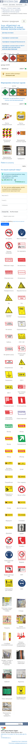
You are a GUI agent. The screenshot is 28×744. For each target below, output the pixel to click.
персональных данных (18, 221)
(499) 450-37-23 (8, 180)
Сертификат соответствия (10, 38)
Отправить (5, 224)
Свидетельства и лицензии (19, 741)
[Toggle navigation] (24, 21)
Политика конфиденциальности (18, 743)
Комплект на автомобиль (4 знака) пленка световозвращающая (14, 99)
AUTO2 (14, 86)
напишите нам (10, 75)
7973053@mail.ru (20, 182)
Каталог (5, 4)
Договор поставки (7, 33)
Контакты (19, 4)
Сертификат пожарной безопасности (13, 42)
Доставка (12, 4)
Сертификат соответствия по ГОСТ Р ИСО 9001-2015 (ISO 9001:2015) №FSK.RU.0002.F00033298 (13, 47)
